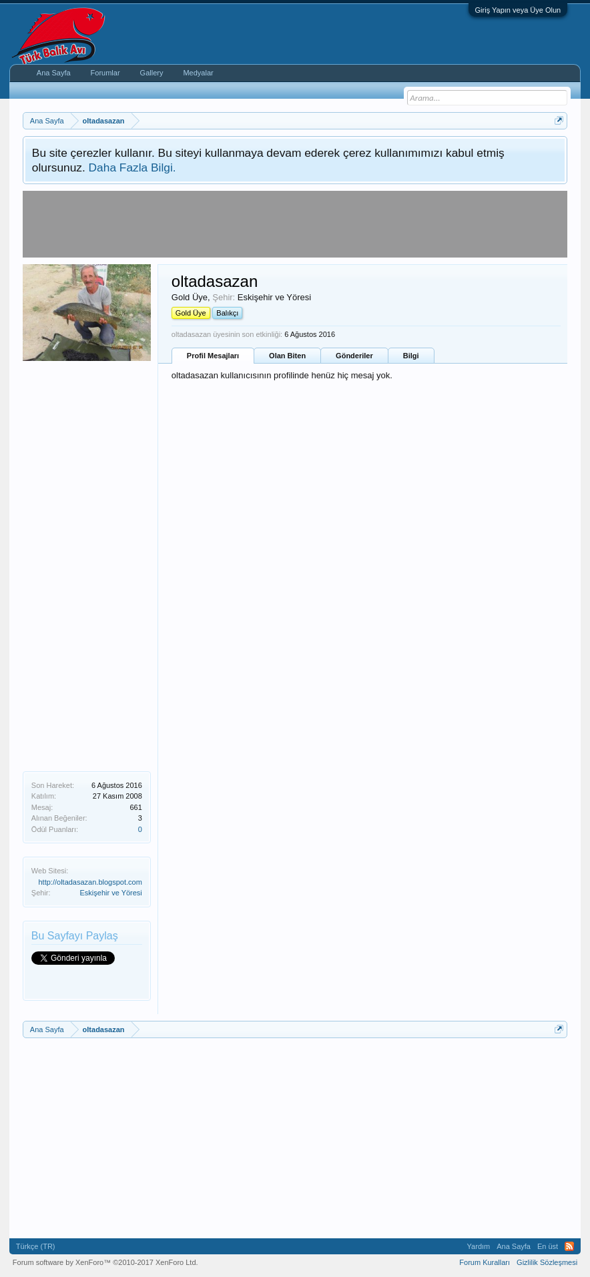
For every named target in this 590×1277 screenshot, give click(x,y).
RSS (569, 1246)
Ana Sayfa (54, 73)
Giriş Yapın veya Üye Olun (518, 10)
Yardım (479, 1246)
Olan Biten (287, 356)
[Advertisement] (87, 564)
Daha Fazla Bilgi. (132, 167)
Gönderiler (354, 356)
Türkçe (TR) (35, 1246)
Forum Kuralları (484, 1262)
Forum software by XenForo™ (105, 1262)
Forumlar (105, 73)
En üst (547, 1246)
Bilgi (411, 356)
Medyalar (198, 73)
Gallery (152, 73)
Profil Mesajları (213, 356)
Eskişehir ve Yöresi (110, 893)
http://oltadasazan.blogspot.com (90, 882)
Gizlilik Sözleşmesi (547, 1262)
